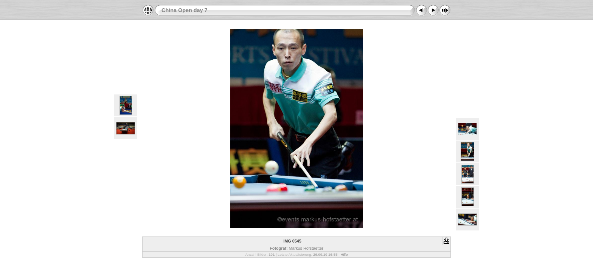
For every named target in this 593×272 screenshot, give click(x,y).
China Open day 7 (184, 10)
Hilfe (344, 254)
